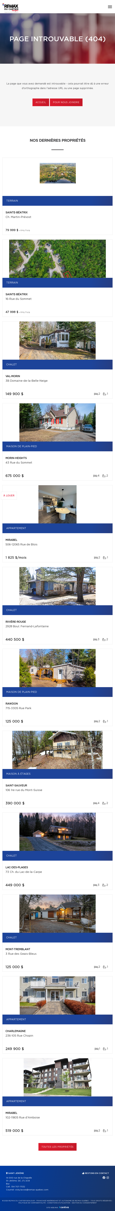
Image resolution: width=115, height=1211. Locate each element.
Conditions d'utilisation (58, 1203)
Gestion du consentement (84, 1203)
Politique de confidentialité (32, 1203)
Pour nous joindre (66, 102)
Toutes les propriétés (57, 1147)
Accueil (41, 102)
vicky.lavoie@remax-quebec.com (31, 1190)
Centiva (64, 1207)
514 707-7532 (18, 1187)
